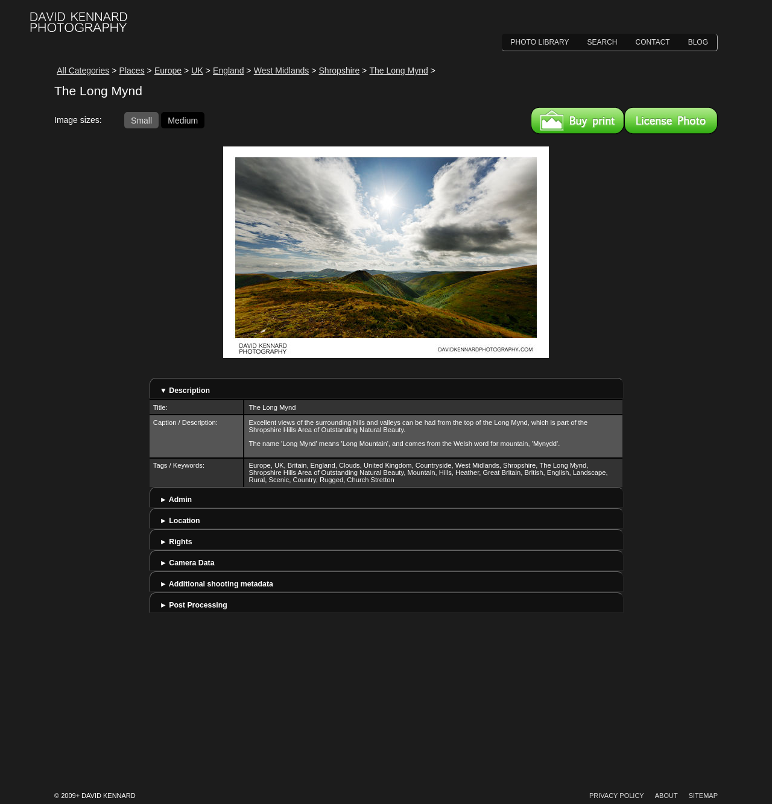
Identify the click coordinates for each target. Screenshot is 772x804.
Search (602, 42)
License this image (671, 120)
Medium (183, 120)
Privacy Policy (616, 795)
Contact (653, 42)
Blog (698, 42)
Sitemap (703, 795)
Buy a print (577, 120)
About (666, 795)
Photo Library (540, 42)
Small (141, 120)
